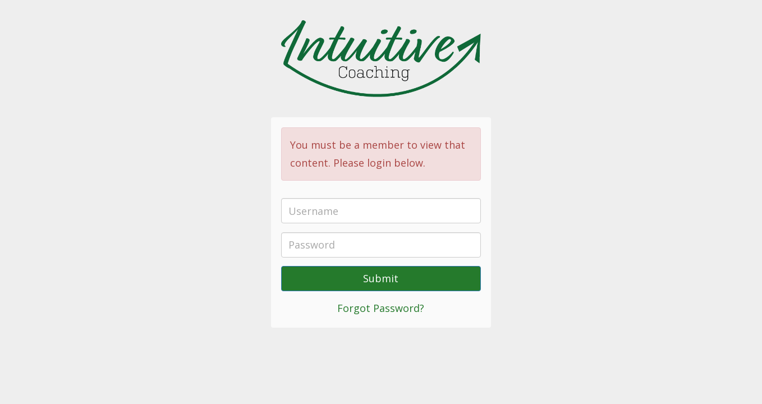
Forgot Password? (380, 308)
